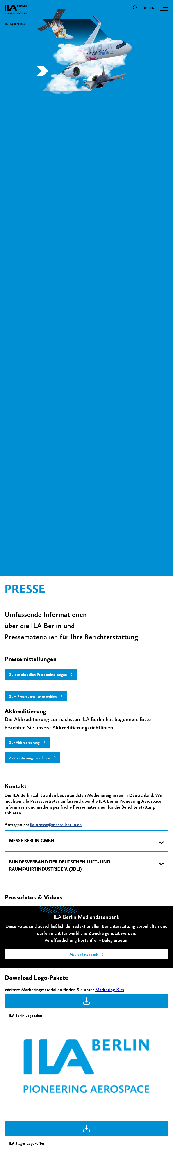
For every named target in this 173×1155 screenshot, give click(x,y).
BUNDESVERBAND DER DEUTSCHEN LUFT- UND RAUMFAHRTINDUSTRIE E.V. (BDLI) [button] (59, 866)
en (152, 8)
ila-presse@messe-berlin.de (56, 825)
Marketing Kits (109, 990)
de (144, 8)
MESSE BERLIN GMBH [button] (31, 841)
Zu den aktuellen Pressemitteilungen (38, 675)
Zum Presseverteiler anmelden (33, 696)
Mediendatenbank (83, 954)
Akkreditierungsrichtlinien (29, 758)
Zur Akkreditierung (24, 743)
